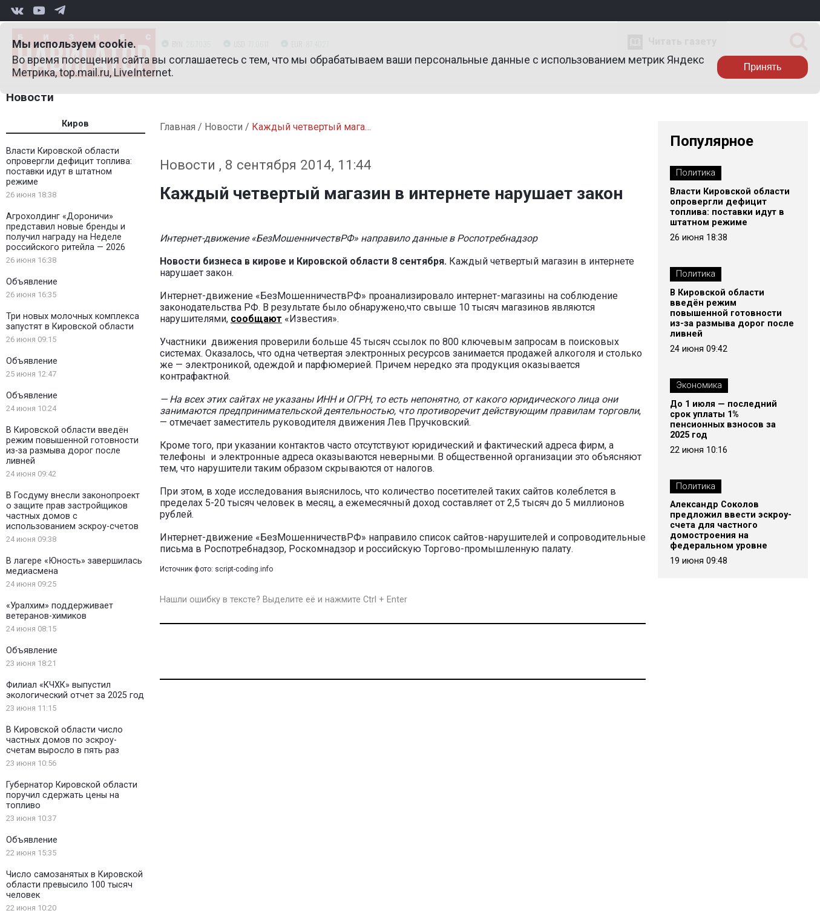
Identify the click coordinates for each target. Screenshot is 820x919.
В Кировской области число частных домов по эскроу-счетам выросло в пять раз (64, 740)
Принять (763, 67)
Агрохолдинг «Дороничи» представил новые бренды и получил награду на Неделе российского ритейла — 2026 (65, 231)
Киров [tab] (75, 124)
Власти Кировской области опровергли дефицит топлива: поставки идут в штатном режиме (69, 166)
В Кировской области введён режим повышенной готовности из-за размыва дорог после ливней (72, 445)
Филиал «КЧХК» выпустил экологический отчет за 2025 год (75, 690)
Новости (30, 97)
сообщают (256, 318)
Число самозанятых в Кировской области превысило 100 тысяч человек (74, 884)
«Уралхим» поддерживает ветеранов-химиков (59, 611)
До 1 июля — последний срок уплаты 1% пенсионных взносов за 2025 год (723, 419)
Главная (177, 127)
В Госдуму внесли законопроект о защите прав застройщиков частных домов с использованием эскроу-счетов (73, 511)
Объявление (31, 282)
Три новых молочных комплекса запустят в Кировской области (72, 321)
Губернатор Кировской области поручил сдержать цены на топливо (71, 795)
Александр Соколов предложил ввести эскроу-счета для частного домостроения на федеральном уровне (731, 525)
